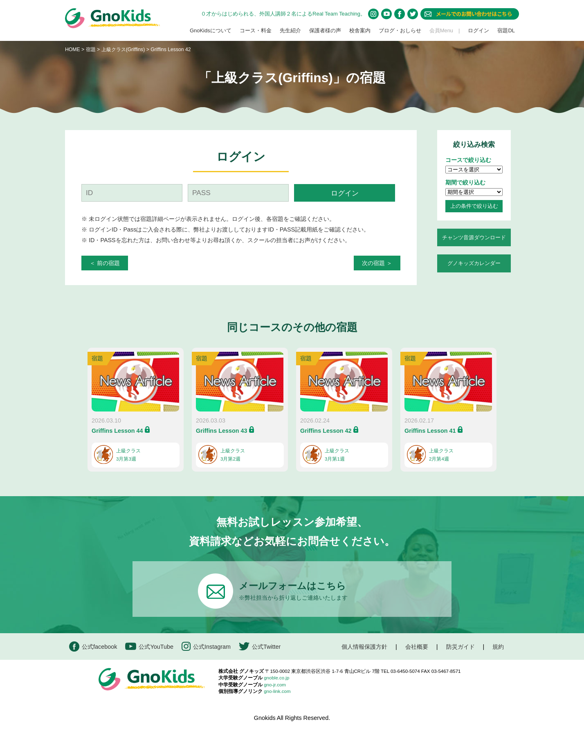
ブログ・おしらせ (400, 30)
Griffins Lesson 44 (117, 430)
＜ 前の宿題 (105, 263)
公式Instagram (206, 646)
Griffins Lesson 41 (430, 430)
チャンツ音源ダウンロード (474, 237)
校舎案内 (360, 30)
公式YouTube (149, 646)
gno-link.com (277, 691)
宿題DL (506, 30)
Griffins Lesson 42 (326, 430)
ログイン (478, 30)
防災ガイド (460, 647)
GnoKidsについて (210, 30)
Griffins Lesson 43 (221, 430)
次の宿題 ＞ (377, 263)
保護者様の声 (325, 30)
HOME (72, 49)
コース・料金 (256, 30)
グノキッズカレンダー (474, 263)
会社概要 (416, 647)
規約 (498, 647)
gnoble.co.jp (276, 677)
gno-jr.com (275, 684)
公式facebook (93, 646)
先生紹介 (290, 30)
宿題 (91, 49)
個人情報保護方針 (364, 647)
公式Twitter (260, 646)
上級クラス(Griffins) (123, 49)
